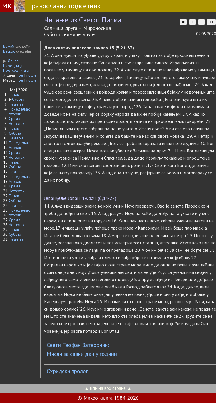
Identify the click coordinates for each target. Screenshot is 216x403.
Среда (14, 118)
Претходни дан (16, 70)
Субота (18, 99)
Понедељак (19, 109)
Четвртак (16, 123)
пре (20, 75)
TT (211, 22)
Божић (8, 46)
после (31, 75)
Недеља (16, 104)
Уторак (15, 114)
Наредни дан (15, 65)
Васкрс (9, 51)
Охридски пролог (67, 371)
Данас (10, 60)
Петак (14, 94)
